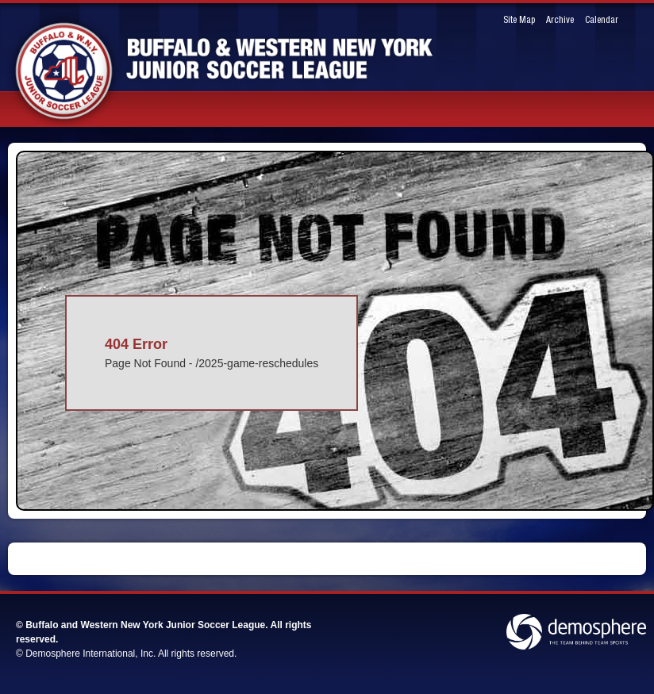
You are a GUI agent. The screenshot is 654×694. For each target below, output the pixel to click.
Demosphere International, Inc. (90, 653)
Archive (560, 20)
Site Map (519, 20)
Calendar (601, 20)
